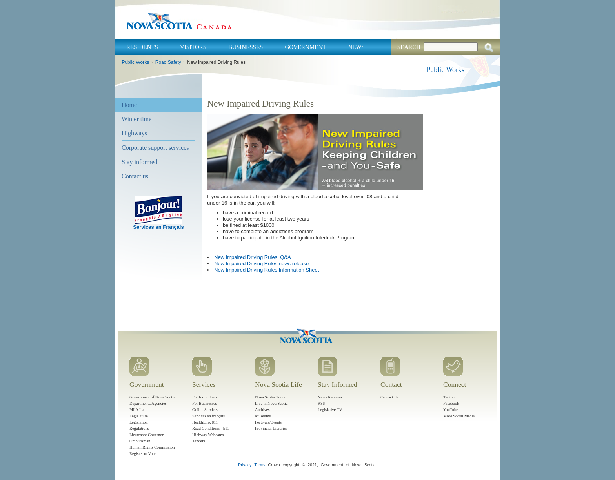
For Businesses (204, 403)
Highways (134, 133)
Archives (262, 410)
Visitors (193, 47)
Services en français (208, 416)
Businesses (245, 47)
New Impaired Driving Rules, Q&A (252, 257)
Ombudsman (139, 441)
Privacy (244, 465)
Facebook (451, 403)
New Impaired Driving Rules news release (261, 263)
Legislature (138, 416)
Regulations (139, 428)
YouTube (450, 410)
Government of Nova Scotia (152, 397)
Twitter (449, 397)
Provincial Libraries (271, 428)
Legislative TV (330, 410)
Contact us (135, 176)
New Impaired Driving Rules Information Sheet (266, 270)
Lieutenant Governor (146, 435)
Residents (142, 47)
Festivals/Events (268, 422)
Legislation (138, 422)
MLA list (136, 410)
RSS (321, 403)
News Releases (330, 397)
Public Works (135, 62)
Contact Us (389, 397)
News (356, 47)
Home (129, 104)
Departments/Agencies (148, 403)
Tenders (198, 441)
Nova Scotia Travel (270, 397)
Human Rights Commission (152, 447)
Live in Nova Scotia (271, 403)
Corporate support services (155, 147)
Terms (259, 465)
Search (408, 47)
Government (305, 47)
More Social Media (459, 416)
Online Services (205, 410)
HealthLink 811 (205, 422)
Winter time (136, 119)
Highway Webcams (208, 435)
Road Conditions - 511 (210, 428)
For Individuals (204, 397)
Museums (263, 416)
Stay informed (139, 162)
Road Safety (168, 62)
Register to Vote (142, 453)
